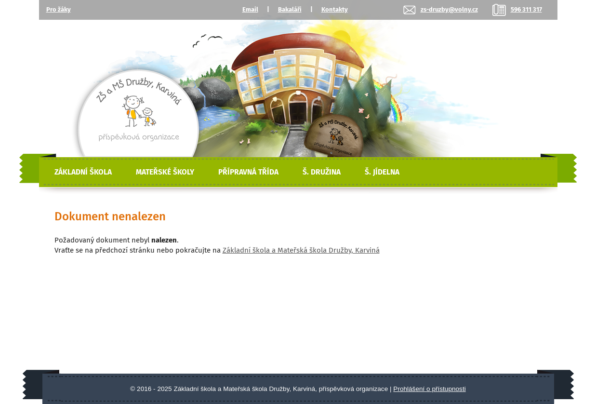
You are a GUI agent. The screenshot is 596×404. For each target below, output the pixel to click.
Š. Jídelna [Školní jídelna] (382, 172)
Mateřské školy (165, 172)
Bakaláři (290, 9)
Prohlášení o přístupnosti (429, 388)
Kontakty (334, 9)
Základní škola (83, 172)
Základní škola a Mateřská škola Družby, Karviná (301, 250)
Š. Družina (322, 172)
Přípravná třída (248, 172)
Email (250, 9)
